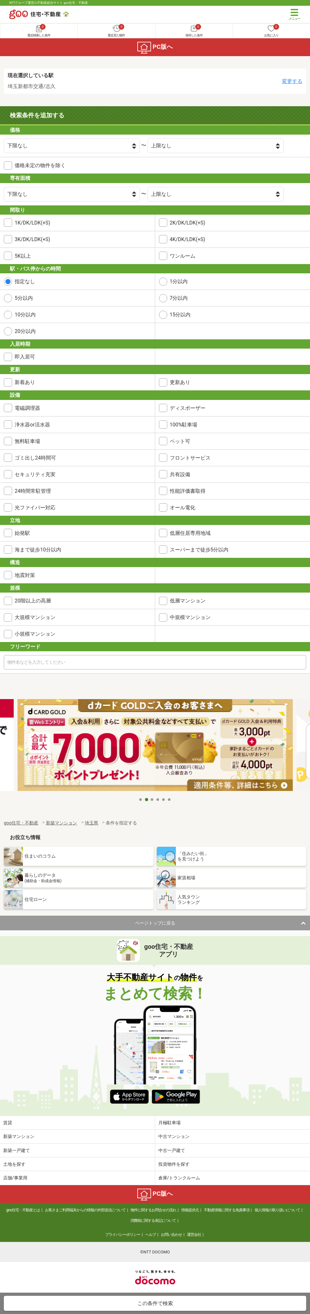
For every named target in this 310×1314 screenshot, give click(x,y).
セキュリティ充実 (35, 474)
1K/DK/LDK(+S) (32, 223)
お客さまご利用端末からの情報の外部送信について (85, 1210)
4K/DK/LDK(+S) (187, 239)
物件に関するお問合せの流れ (153, 1210)
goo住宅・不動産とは (23, 1210)
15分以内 (180, 315)
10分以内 (25, 315)
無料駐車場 (27, 441)
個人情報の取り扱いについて (277, 1210)
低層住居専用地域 (190, 533)
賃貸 (7, 1122)
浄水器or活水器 (32, 425)
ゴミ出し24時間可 (35, 458)
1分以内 (179, 281)
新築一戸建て (16, 1150)
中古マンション (174, 1136)
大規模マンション (35, 617)
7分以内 (179, 298)
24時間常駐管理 (33, 491)
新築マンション (18, 1136)
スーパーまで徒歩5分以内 (199, 550)
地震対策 (25, 575)
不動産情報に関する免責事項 (226, 1210)
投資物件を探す (174, 1164)
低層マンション (187, 601)
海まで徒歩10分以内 (38, 550)
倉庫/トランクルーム (179, 1177)
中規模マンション (190, 617)
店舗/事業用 (15, 1177)
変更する (292, 81)
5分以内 (24, 298)
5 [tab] (163, 799)
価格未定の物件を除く (40, 165)
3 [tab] (152, 799)
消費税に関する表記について (153, 1220)
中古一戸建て (171, 1150)
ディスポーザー (187, 408)
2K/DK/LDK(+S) (187, 223)
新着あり (25, 382)
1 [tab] (140, 799)
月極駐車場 (169, 1122)
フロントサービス (190, 458)
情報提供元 (190, 1210)
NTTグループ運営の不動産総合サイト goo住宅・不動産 (48, 2)
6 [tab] (169, 799)
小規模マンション (35, 634)
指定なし (25, 281)
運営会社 (194, 1234)
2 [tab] (146, 799)
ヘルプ (150, 1234)
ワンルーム (182, 256)
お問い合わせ (171, 1234)
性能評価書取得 (187, 491)
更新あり (180, 382)
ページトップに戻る (155, 923)
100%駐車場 (184, 425)
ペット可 (180, 441)
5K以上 (23, 256)
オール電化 (182, 508)
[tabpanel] (155, 746)
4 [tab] (158, 799)
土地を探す (14, 1164)
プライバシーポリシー (122, 1234)
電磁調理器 (27, 408)
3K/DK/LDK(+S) (32, 239)
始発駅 (22, 533)
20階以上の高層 (33, 601)
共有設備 (180, 474)
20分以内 (25, 331)
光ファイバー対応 (35, 508)
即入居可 (25, 357)
